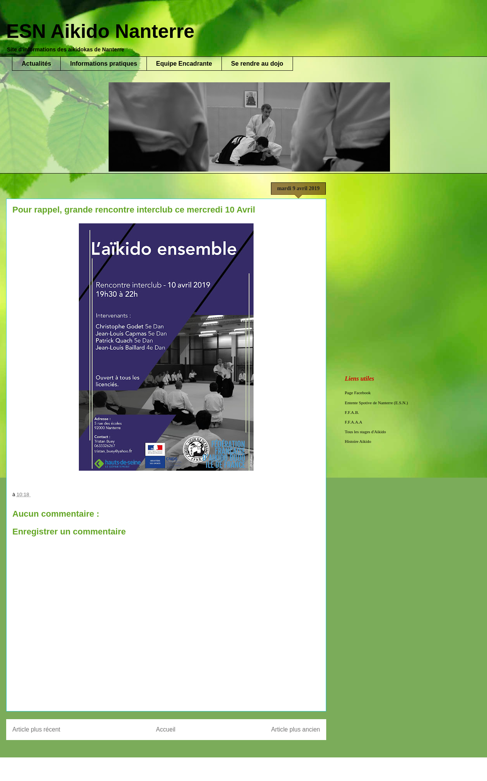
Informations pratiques (103, 63)
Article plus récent (36, 729)
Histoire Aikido (358, 441)
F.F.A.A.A (353, 422)
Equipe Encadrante (184, 63)
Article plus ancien (295, 729)
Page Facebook (358, 392)
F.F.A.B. (352, 412)
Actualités (36, 63)
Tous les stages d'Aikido (365, 431)
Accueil (165, 729)
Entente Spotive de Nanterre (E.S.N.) (376, 402)
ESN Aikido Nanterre (100, 31)
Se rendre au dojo (257, 63)
